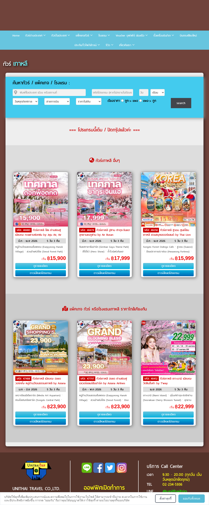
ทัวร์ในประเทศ (59, 35)
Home (16, 35)
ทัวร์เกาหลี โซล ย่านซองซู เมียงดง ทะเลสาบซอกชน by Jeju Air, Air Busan (38, 234)
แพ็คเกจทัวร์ (82, 35)
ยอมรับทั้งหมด (191, 498)
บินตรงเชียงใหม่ (188, 35)
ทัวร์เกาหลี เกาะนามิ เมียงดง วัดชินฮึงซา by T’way (167, 381)
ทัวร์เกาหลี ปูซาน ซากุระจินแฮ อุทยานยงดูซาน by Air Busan (104, 232)
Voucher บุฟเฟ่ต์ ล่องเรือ (130, 35)
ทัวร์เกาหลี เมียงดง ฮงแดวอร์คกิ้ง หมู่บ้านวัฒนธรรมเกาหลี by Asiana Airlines (40, 383)
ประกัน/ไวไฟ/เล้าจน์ (85, 45)
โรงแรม (102, 35)
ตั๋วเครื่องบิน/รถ (162, 35)
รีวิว (108, 45)
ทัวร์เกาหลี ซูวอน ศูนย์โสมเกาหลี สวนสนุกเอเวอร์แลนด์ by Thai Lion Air (167, 234)
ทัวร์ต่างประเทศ (33, 35)
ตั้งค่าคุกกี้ (165, 498)
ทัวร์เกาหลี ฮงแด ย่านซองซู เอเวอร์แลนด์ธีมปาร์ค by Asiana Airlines (103, 381)
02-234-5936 (172, 484)
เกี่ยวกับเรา (125, 45)
